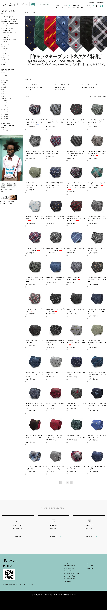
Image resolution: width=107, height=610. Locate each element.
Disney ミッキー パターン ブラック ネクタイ (76, 310)
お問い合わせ (91, 568)
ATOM (69, 581)
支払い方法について (69, 566)
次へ (71, 482)
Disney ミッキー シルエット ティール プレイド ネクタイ (97, 184)
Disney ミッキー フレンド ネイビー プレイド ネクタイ (35, 249)
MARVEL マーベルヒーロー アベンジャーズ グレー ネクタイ (55, 468)
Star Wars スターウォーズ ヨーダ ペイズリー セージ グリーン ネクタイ (97, 343)
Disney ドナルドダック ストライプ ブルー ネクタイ (76, 249)
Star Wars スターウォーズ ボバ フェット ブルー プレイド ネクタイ (55, 122)
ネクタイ (33, 12)
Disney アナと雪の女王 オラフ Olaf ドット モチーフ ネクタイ (55, 184)
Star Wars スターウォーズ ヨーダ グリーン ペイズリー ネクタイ (76, 436)
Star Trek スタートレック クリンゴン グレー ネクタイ (76, 405)
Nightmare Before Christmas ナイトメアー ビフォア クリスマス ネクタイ (55, 343)
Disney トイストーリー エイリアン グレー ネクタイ (76, 279)
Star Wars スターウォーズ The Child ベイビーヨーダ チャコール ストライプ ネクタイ (76, 153)
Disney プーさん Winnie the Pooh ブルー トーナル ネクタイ (55, 279)
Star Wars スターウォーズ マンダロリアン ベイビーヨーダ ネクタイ (97, 311)
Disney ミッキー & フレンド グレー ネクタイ (55, 373)
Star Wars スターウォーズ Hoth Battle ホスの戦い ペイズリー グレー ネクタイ (97, 153)
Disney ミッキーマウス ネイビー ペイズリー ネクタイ (97, 468)
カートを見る (91, 566)
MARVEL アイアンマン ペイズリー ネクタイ (34, 342)
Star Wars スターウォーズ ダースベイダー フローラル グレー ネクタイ (35, 219)
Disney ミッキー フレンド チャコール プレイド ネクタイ (55, 249)
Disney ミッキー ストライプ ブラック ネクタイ (55, 310)
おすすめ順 (93, 96)
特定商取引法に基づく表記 (71, 573)
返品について (68, 571)
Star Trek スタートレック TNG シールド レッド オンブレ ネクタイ (35, 437)
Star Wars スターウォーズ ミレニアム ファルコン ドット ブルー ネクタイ (35, 374)
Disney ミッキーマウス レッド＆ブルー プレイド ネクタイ (76, 468)
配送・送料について (69, 568)
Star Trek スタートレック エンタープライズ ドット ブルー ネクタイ (97, 406)
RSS (65, 581)
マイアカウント (100, 2)
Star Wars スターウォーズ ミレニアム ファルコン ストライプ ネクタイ (97, 374)
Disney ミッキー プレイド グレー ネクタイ (35, 310)
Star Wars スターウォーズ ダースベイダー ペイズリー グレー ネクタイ (35, 153)
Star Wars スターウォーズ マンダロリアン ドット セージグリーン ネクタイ (35, 185)
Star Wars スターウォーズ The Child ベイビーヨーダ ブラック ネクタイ (97, 280)
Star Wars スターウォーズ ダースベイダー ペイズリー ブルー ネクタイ (35, 406)
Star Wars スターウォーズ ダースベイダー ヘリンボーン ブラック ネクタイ (97, 219)
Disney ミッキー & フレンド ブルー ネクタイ (76, 373)
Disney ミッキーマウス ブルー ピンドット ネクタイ (97, 436)
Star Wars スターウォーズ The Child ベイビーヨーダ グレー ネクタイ (97, 122)
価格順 (99, 96)
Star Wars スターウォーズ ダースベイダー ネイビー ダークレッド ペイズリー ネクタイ (35, 122)
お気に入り (91, 2)
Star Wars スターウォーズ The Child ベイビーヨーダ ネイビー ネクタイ (55, 219)
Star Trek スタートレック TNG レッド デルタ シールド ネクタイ (55, 436)
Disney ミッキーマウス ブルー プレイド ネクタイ (35, 468)
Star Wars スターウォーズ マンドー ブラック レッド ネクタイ (75, 121)
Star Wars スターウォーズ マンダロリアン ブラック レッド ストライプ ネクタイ (76, 219)
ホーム (26, 12)
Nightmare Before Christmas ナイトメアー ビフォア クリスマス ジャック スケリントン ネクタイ (76, 186)
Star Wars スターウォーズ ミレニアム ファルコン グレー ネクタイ (76, 343)
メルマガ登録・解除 (69, 578)
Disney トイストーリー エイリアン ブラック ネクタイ (97, 249)
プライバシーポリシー (70, 576)
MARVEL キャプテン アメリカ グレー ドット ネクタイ (55, 152)
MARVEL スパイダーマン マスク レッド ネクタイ (55, 405)
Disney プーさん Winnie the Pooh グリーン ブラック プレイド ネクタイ (34, 280)
